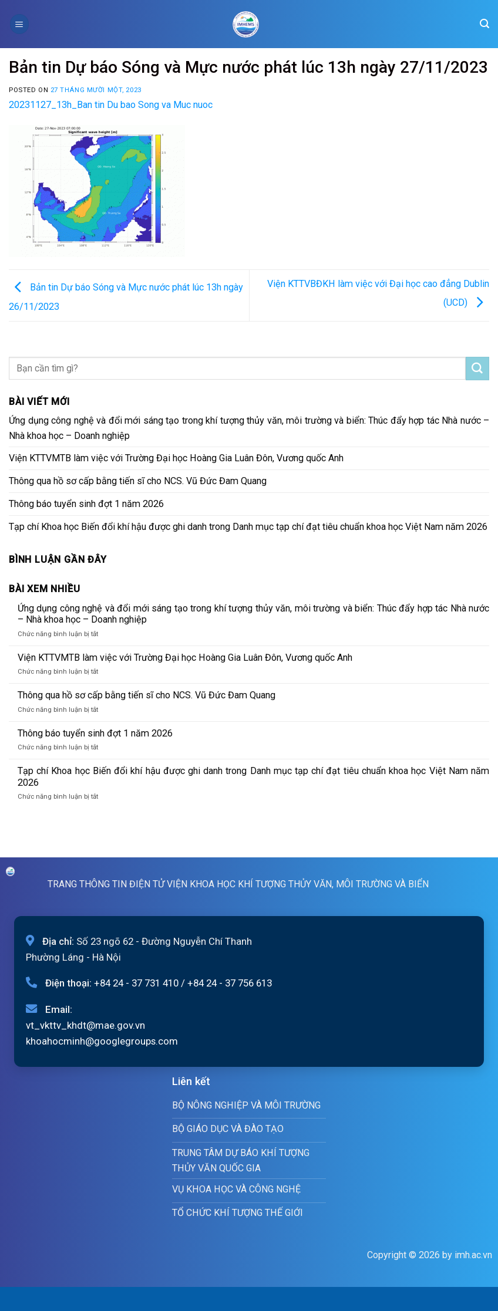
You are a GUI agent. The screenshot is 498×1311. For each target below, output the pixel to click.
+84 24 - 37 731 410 (136, 983)
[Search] (484, 23)
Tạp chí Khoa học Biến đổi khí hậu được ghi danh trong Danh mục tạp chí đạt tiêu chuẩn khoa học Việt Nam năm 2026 (248, 526)
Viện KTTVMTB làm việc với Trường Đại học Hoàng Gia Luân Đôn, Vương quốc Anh (176, 458)
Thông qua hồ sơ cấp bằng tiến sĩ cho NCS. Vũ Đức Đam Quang (138, 480)
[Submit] (477, 368)
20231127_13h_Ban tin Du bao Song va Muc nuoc (111, 104)
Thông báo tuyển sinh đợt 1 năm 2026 (86, 503)
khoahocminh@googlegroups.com (102, 1041)
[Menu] (19, 23)
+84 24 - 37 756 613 (229, 983)
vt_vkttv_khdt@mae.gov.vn (85, 1025)
